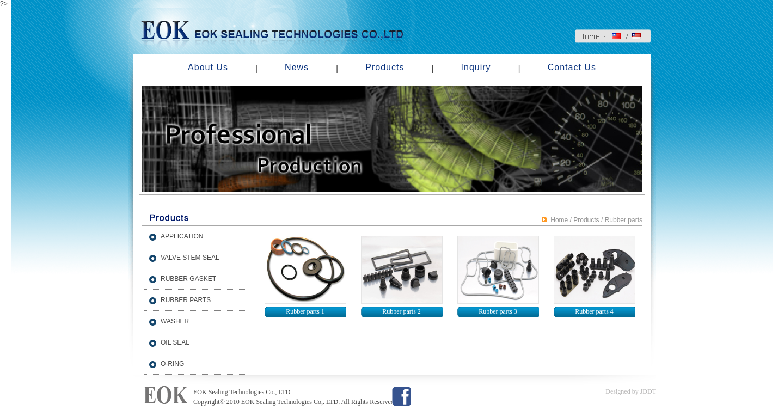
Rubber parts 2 (401, 311)
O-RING (172, 364)
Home (559, 220)
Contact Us (572, 67)
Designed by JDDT (630, 391)
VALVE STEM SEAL (190, 257)
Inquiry (476, 67)
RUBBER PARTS (186, 300)
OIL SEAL (175, 342)
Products (384, 67)
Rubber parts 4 (594, 311)
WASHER (175, 321)
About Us (208, 67)
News (297, 67)
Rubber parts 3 (498, 311)
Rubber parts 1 (305, 311)
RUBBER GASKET (188, 279)
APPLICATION (182, 236)
